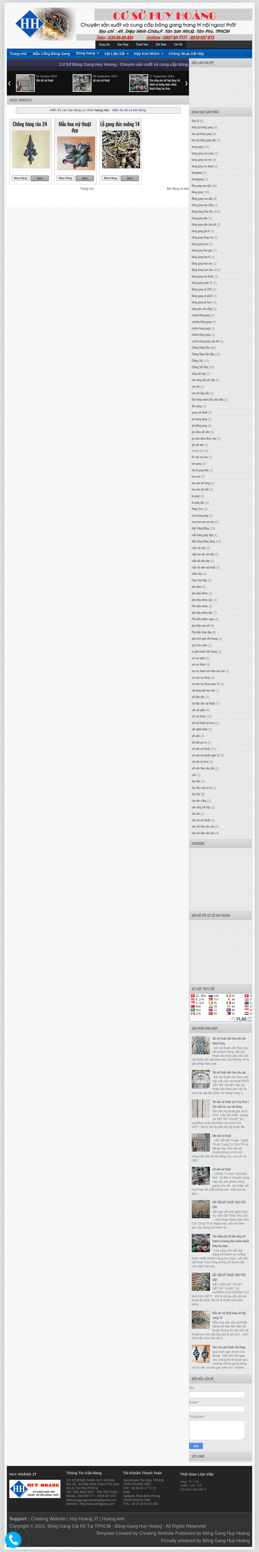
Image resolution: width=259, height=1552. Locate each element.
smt (194, 774)
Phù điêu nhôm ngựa (203, 619)
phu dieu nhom (200, 593)
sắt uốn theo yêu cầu (203, 768)
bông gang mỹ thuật (202, 276)
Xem (40, 178)
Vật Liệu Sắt (114, 54)
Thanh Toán (142, 44)
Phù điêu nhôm (200, 606)
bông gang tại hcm (202, 302)
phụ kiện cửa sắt (201, 625)
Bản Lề (195, 121)
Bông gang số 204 (201, 289)
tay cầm (196, 781)
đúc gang (197, 406)
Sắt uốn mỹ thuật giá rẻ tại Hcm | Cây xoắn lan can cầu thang (230, 1104)
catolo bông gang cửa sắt (205, 341)
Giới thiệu (161, 44)
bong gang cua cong (202, 153)
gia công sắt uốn (200, 432)
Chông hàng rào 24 (30, 124)
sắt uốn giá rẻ (199, 742)
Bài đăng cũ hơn (178, 188)
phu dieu (196, 586)
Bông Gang (85, 53)
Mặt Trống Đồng (200, 528)
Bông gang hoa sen (202, 263)
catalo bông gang (201, 315)
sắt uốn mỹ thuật (101, 80)
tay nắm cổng (199, 800)
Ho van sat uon (200, 457)
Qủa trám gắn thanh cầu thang (229, 1347)
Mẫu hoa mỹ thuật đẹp (74, 127)
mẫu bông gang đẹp (202, 535)
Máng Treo (197, 509)
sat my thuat (198, 664)
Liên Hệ (178, 44)
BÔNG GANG (86, 1480)
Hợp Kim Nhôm (147, 54)
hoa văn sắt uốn (200, 489)
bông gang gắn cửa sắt (204, 224)
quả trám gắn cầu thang (205, 638)
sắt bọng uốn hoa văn (203, 690)
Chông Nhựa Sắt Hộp (186, 54)
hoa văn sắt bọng (201, 483)
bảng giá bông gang (202, 127)
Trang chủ (104, 44)
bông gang (197, 192)
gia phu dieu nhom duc (204, 438)
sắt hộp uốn (198, 696)
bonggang (197, 172)
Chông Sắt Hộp (200, 367)
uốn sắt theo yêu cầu (203, 833)
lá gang (196, 496)
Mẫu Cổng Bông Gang (51, 54)
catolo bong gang (201, 328)
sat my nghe (198, 658)
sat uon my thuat (201, 677)
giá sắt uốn (198, 444)
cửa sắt (196, 386)
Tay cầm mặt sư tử (201, 787)
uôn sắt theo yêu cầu (203, 826)
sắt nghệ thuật (199, 729)
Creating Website (48, 1518)
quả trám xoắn (199, 645)
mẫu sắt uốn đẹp (201, 560)
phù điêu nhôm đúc (202, 612)
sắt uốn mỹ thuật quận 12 (205, 755)
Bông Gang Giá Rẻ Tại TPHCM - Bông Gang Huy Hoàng (104, 1526)
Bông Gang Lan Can (202, 269)
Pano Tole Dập (199, 580)
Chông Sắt (197, 360)
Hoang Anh (113, 1518)
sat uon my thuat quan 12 (205, 684)
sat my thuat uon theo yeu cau (208, 671)
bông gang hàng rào (202, 237)
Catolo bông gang (201, 334)
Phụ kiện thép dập (201, 632)
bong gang (197, 146)
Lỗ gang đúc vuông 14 (119, 124)
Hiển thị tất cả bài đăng (129, 110)
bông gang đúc (200, 218)
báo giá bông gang (201, 133)
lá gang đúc (198, 502)
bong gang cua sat (201, 159)
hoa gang (197, 463)
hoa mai (196, 476)
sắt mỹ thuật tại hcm (203, 723)
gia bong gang (199, 419)
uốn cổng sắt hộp (201, 807)
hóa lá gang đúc (200, 470)
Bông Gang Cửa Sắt (202, 211)
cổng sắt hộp (199, 373)
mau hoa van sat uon (203, 521)
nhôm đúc (197, 573)
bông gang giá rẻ (201, 231)
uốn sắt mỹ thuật (201, 820)
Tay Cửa (196, 794)
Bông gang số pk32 (202, 296)
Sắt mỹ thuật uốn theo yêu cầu (229, 1072)
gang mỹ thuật (199, 412)
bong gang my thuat (202, 166)
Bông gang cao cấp (202, 198)
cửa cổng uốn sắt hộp (203, 380)
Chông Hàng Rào (201, 347)
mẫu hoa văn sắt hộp (203, 554)
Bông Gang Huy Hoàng (226, 1533)
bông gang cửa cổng (202, 205)
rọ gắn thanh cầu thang (204, 651)
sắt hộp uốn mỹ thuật (203, 703)
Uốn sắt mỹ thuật (44, 80)
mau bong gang (200, 515)
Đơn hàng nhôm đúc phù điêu (207, 399)
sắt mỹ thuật (198, 716)
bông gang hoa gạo (202, 250)
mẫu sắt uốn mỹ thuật (203, 567)
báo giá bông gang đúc (204, 140)
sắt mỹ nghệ (198, 710)
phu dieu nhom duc (202, 599)
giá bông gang (199, 425)
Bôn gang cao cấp (201, 185)
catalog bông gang (202, 321)
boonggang (198, 179)
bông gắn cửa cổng (202, 308)
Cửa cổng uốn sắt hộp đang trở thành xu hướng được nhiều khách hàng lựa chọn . (164, 84)
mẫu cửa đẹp (199, 548)
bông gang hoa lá (201, 257)
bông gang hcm (200, 244)
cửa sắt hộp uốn (200, 393)
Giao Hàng (122, 44)
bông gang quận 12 (202, 282)
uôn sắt (196, 813)
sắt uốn (196, 735)
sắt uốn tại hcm (200, 761)
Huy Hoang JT (83, 1518)
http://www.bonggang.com (97, 1504)
